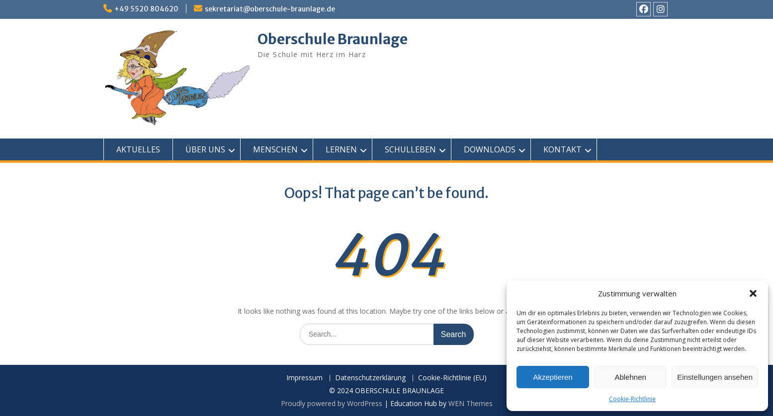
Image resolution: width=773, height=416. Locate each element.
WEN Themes (470, 403)
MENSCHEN (275, 149)
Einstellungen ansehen (715, 377)
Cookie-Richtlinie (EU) (452, 378)
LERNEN (341, 149)
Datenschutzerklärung (370, 378)
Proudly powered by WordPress (331, 403)
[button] (753, 293)
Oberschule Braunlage (333, 39)
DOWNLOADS (489, 149)
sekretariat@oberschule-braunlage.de (270, 8)
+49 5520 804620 (146, 8)
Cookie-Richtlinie (632, 399)
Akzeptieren (552, 377)
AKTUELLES (138, 149)
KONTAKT (562, 149)
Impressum (304, 378)
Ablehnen (630, 377)
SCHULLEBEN (410, 149)
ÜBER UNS (205, 149)
